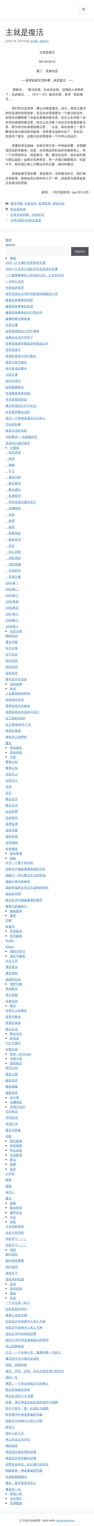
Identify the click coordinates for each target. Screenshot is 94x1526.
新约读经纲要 (14, 1260)
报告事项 (16, 853)
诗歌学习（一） (16, 1239)
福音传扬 (11, 830)
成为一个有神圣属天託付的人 (25, 418)
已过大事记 (13, 1043)
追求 (13, 1284)
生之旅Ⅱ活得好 (15, 718)
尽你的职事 (13, 424)
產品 (13, 1160)
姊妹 (10, 465)
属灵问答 (13, 477)
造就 (13, 1298)
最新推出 (16, 1063)
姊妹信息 (11, 636)
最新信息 (11, 1080)
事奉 (13, 258)
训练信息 (58, 203)
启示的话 (11, 1111)
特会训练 (16, 1150)
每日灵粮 (11, 995)
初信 (10, 458)
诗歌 (8, 1136)
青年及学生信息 (16, 679)
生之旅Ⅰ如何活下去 (18, 724)
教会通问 (13, 490)
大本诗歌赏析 (14, 1226)
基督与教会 (13, 1017)
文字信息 (11, 654)
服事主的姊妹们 (16, 906)
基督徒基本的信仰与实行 (22, 712)
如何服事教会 (14, 387)
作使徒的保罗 (14, 287)
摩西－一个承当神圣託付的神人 (27, 1383)
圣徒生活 (13, 539)
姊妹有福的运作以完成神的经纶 (27, 887)
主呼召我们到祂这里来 (25, 220)
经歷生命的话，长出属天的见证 (27, 1464)
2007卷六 (12, 614)
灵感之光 (11, 1124)
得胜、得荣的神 (16, 1365)
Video (9, 946)
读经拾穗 (13, 564)
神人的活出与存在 (17, 1439)
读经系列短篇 (14, 1279)
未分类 (14, 1097)
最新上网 (11, 1074)
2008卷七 (12, 620)
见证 (10, 545)
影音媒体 (16, 936)
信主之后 (11, 961)
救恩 (8, 1180)
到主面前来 (18, 209)
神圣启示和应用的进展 (20, 1452)
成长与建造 (17, 956)
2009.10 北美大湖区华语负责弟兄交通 (31, 269)
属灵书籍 (16, 203)
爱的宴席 (16, 1141)
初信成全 (16, 748)
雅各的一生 (13, 1489)
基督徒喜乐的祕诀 (17, 706)
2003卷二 (12, 589)
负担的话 (13, 570)
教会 (13, 1006)
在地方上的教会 (16, 1010)
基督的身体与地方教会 (20, 356)
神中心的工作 (14, 1433)
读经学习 (11, 1273)
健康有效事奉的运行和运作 (23, 312)
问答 (13, 757)
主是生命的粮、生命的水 (27, 214)
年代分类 (11, 648)
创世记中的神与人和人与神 (23, 1327)
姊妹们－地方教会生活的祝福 (25, 875)
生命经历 (30, 203)
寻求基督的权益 (16, 399)
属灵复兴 (11, 967)
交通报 (14, 448)
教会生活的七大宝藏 (19, 1396)
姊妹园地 (16, 911)
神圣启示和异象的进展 (20, 1458)
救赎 (8, 1186)
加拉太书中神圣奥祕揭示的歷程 (27, 1340)
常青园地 (16, 931)
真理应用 (44, 203)
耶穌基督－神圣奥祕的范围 (23, 1470)
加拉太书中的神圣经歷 (20, 1334)
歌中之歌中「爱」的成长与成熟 (27, 1408)
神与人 (10, 1192)
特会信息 (11, 660)
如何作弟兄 (13, 381)
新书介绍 (11, 1068)
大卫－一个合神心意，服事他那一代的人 (33, 1352)
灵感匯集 (16, 1503)
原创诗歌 (16, 752)
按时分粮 (16, 984)
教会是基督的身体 (17, 1390)
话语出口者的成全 (17, 443)
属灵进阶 (11, 973)
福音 (10, 527)
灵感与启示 (17, 1107)
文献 (8, 920)
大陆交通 (11, 374)
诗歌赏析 (13, 558)
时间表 (14, 1038)
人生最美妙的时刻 (17, 693)
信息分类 (16, 631)
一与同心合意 (14, 281)
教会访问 (16, 1034)
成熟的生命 (13, 979)
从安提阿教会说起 (17, 412)
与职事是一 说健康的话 (21, 437)
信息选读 (13, 452)
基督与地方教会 (16, 362)
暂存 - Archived (20, 1054)
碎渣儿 (10, 1427)
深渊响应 (13, 508)
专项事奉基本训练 (17, 393)
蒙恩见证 (16, 1212)
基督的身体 (13, 1023)
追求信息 (11, 673)
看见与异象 (13, 1130)
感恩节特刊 (17, 951)
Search (10, 245)
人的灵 (10, 1173)
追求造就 (16, 1288)
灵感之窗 (13, 577)
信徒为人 (11, 774)
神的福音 (11, 1446)
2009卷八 (12, 626)
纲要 (13, 1203)
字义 (10, 471)
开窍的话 (11, 1117)
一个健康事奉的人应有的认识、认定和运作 (34, 275)
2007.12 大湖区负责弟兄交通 (25, 263)
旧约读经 (11, 1267)
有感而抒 (13, 496)
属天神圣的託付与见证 (20, 406)
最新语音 (11, 1093)
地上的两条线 (14, 1346)
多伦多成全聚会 (16, 368)
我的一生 (11, 1377)
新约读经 (11, 1254)
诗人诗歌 (13, 552)
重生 (8, 743)
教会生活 (11, 799)
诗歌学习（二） (16, 1245)
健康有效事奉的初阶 (19, 300)
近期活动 (11, 1049)
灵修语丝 (11, 1001)
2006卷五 (12, 608)
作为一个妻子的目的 (19, 863)
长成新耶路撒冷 (16, 1477)
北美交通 (11, 325)
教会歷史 (13, 483)
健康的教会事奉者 (17, 319)
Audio (9, 940)
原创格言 (11, 989)
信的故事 (16, 684)
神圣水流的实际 (16, 430)
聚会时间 (16, 1208)
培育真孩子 (13, 350)
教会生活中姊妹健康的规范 (23, 900)
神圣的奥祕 (13, 731)
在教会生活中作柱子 (19, 337)
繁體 (8, 240)
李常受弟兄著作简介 (20, 502)
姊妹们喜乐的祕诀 (17, 881)
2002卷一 (12, 583)
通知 (13, 1293)
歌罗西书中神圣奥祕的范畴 (23, 1414)
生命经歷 (11, 811)
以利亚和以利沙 (16, 1309)
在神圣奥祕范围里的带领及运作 (27, 343)
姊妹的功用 (13, 894)
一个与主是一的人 (17, 1303)
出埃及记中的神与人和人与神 (25, 1321)
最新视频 (11, 1086)
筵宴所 (10, 926)
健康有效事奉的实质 (19, 306)
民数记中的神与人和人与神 (23, 1421)
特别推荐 (16, 1145)
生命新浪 (16, 1155)
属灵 (13, 915)
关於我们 (16, 1498)
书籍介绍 (16, 1058)
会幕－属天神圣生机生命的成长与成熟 (31, 1402)
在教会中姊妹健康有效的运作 (25, 869)
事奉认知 (11, 762)
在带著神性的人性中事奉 (22, 331)
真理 (10, 521)
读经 (13, 1250)
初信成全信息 (14, 699)
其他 (8, 786)
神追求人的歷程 (16, 737)
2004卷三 (12, 595)
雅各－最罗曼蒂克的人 (20, 1483)
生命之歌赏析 (14, 1232)
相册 (13, 1164)
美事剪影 (13, 533)
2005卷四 (12, 601)
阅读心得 (16, 1494)
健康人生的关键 (16, 1315)
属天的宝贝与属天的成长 (22, 1358)
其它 (8, 793)
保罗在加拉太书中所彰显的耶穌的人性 (31, 294)
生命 (10, 514)
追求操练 (11, 842)
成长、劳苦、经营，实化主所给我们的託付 (34, 1371)
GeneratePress (65, 1520)
